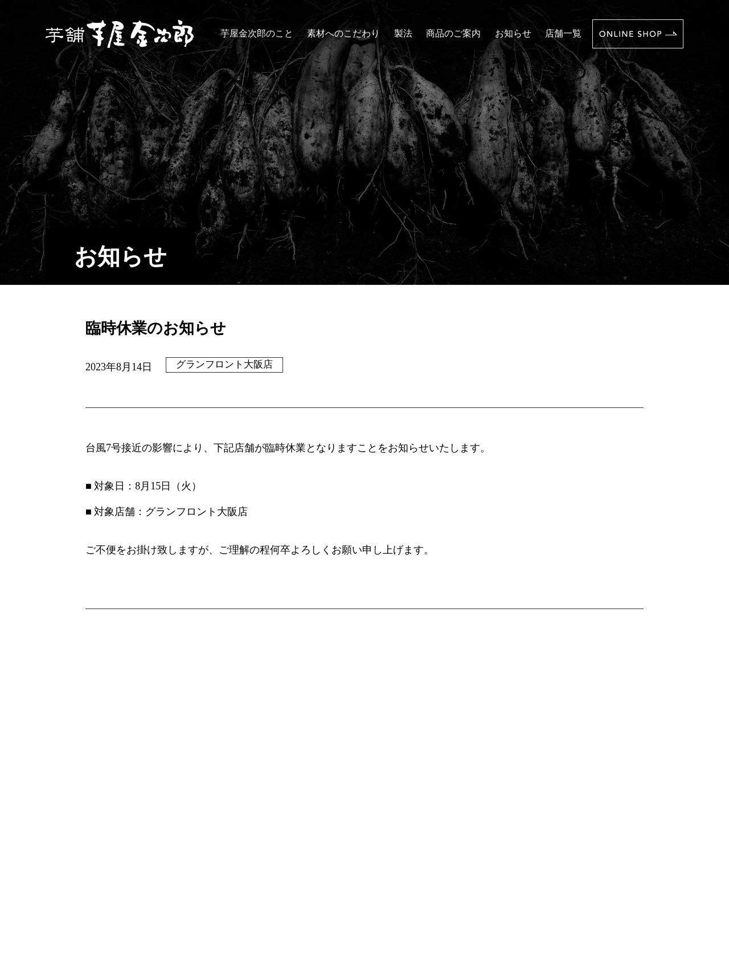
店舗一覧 (563, 33)
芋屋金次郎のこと (256, 33)
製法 (403, 33)
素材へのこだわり (343, 33)
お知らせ (513, 33)
